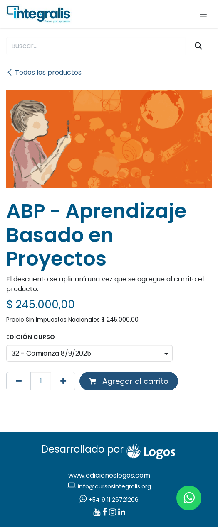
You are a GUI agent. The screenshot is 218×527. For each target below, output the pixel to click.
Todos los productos (44, 72)
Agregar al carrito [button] (128, 381)
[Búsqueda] (199, 46)
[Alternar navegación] (203, 14)
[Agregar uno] (63, 381)
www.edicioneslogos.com (109, 475)
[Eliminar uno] (18, 381)
